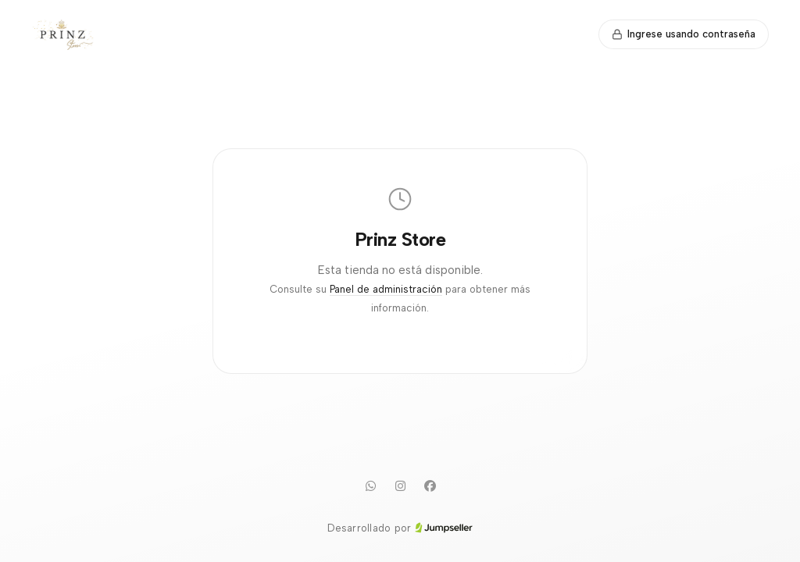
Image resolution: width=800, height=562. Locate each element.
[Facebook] (430, 486)
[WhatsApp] (370, 486)
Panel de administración (386, 289)
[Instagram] (400, 486)
